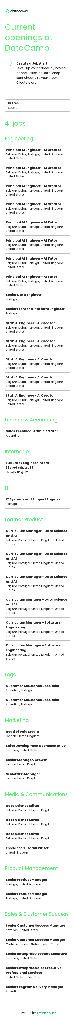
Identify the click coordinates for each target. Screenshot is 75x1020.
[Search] (37, 108)
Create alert (26, 82)
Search (13, 103)
